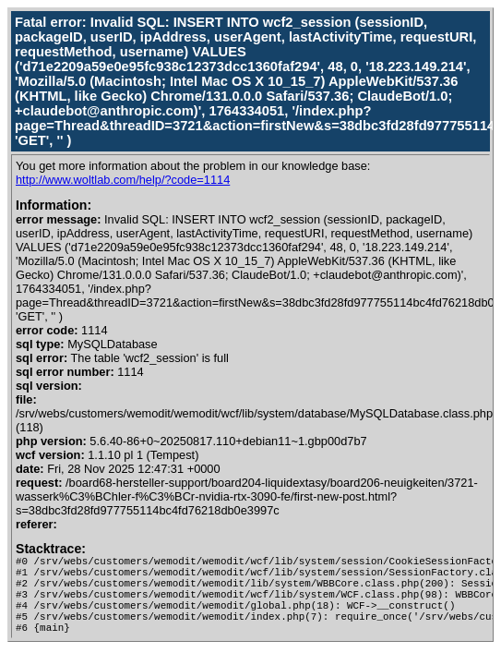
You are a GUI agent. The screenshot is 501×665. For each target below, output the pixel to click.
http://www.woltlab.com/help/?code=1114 (123, 180)
